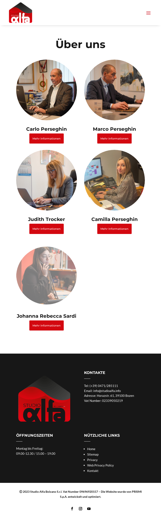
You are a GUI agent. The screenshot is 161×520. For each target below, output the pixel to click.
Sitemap (93, 454)
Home (91, 449)
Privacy (92, 460)
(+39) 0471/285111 (104, 386)
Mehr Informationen (46, 138)
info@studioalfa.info (107, 391)
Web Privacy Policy (100, 465)
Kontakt (93, 471)
